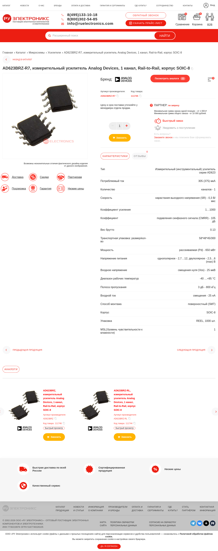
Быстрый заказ (173, 120)
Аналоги (11, 369)
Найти (165, 35)
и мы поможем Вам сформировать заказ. (184, 137)
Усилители (54, 52)
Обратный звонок (146, 15)
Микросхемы (37, 52)
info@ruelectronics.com (87, 23)
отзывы (140, 156)
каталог (6, 6)
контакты (187, 6)
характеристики (115, 156)
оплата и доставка (80, 6)
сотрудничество (164, 6)
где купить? (141, 6)
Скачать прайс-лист (145, 23)
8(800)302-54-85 (79, 19)
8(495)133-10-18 (79, 15)
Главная (8, 52)
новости (24, 6)
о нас (41, 6)
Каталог (21, 52)
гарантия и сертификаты (112, 6)
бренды (58, 6)
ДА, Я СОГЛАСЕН (109, 546)
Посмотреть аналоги (170, 78)
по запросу (173, 105)
